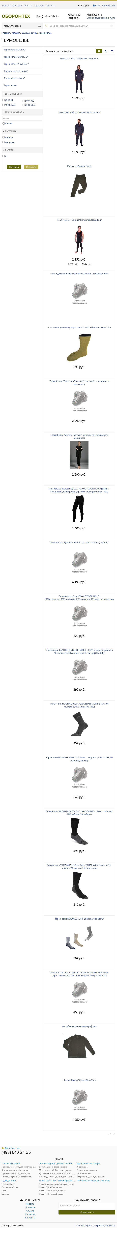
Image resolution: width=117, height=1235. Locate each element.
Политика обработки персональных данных (95, 1225)
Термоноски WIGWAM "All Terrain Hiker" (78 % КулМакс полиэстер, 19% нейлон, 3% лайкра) (79, 813)
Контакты (50, 5)
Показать (14, 166)
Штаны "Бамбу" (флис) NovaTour (79, 1080)
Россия (8, 123)
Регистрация (108, 5)
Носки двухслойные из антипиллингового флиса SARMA (79, 273)
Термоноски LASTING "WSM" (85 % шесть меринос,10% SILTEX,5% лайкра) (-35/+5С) (79, 759)
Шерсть (9, 137)
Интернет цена (12, 93)
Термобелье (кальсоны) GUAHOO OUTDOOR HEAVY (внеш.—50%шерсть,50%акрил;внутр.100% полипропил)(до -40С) (79, 490)
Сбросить (31, 166)
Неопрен (9, 142)
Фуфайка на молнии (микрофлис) (79, 1026)
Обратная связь (11, 1148)
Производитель (13, 111)
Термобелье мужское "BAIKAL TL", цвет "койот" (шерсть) (79, 542)
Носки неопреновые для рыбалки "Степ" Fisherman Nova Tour (79, 327)
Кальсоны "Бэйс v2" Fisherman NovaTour (79, 112)
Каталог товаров (22, 25)
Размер (8, 150)
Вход (97, 5)
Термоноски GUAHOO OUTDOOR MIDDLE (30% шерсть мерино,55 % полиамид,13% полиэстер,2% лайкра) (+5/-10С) (79, 651)
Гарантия (38, 5)
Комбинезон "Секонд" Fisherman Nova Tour (79, 219)
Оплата (27, 5)
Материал (10, 131)
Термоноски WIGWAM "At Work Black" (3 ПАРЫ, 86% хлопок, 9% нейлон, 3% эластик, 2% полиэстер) (79, 866)
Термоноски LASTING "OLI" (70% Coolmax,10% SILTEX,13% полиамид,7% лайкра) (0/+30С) (79, 705)
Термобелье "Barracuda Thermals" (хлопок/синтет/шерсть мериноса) (79, 383)
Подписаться (87, 1212)
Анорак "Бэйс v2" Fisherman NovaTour (79, 58)
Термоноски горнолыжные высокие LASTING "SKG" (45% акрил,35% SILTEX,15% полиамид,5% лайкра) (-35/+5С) (79, 974)
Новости (6, 5)
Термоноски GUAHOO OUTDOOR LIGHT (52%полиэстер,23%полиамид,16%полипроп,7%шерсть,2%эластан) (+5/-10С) (79, 599)
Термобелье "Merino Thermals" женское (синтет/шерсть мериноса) (79, 436)
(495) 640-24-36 (47, 16)
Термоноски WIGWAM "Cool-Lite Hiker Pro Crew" (79, 918)
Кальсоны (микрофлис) (79, 166)
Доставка (17, 5)
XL (6, 156)
